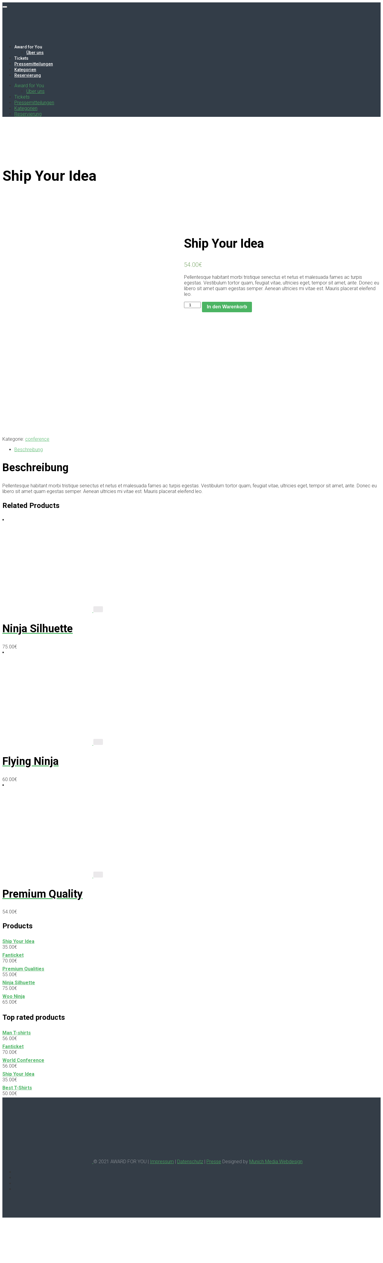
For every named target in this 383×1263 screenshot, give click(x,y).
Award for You (28, 47)
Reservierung (27, 75)
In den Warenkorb (227, 306)
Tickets (21, 58)
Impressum (162, 1204)
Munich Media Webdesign (276, 1204)
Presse (213, 1204)
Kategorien (25, 69)
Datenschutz (190, 1204)
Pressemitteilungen (33, 64)
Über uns (35, 52)
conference (37, 482)
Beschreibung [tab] (28, 492)
